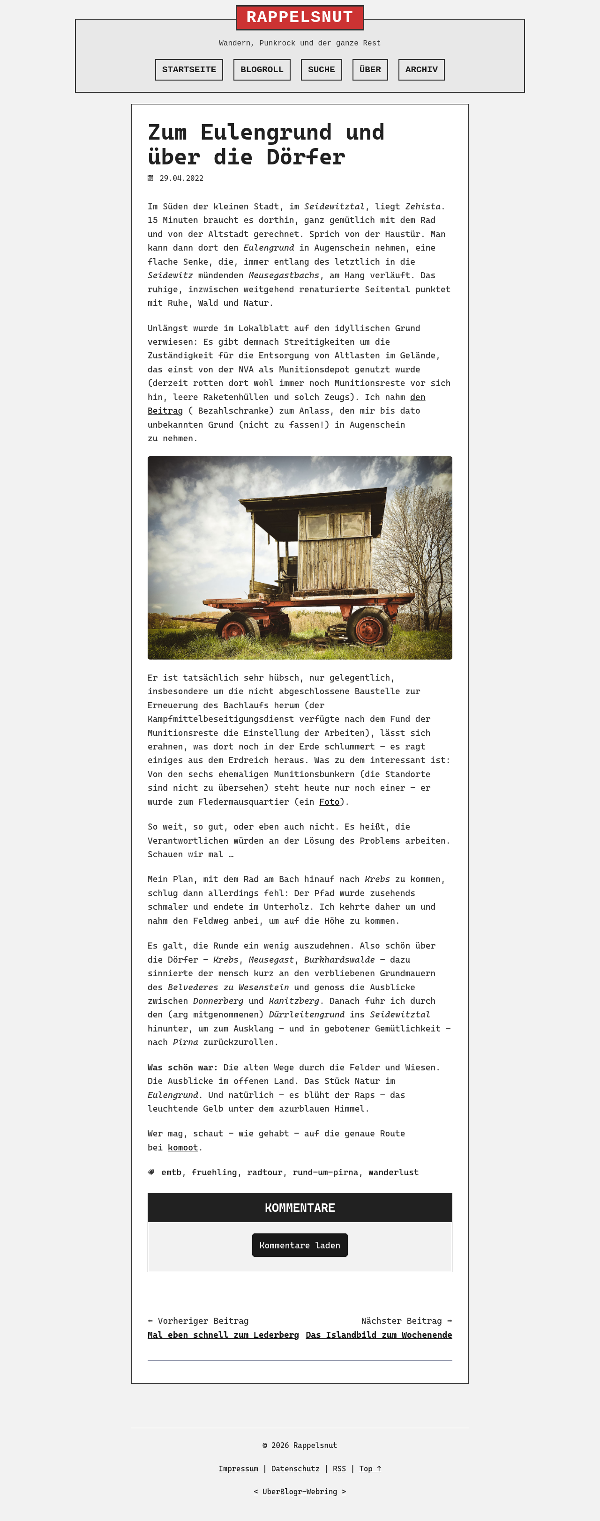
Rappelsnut (300, 17)
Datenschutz (295, 1468)
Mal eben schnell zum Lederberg (223, 1335)
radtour (264, 1172)
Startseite (189, 70)
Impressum (238, 1468)
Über (370, 70)
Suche (321, 70)
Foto (329, 802)
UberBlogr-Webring (299, 1491)
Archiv (421, 70)
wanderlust (393, 1172)
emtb (171, 1172)
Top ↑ (371, 1468)
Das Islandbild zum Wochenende (379, 1335)
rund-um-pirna (325, 1172)
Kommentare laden (300, 1245)
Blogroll (262, 70)
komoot (183, 1147)
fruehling (214, 1172)
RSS (339, 1468)
